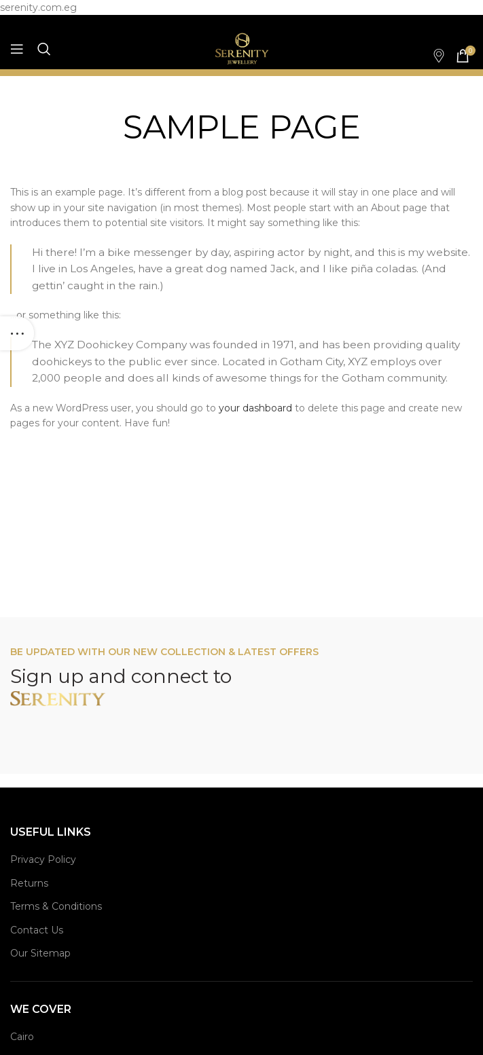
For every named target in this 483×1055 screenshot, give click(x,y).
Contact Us (36, 930)
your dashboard (255, 408)
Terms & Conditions (56, 906)
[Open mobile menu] (17, 48)
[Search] (44, 48)
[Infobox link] (432, 55)
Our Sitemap (40, 953)
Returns (29, 883)
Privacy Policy (43, 859)
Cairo (22, 1037)
